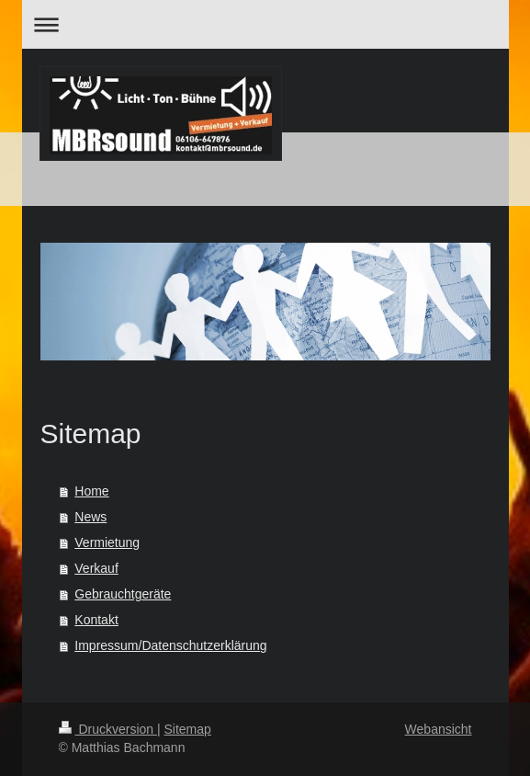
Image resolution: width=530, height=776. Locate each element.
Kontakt (96, 619)
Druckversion (108, 729)
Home (91, 491)
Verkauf (96, 568)
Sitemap (187, 729)
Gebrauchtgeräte (122, 594)
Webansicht (438, 729)
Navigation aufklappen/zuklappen (265, 24)
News (90, 516)
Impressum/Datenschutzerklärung (170, 645)
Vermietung (107, 542)
